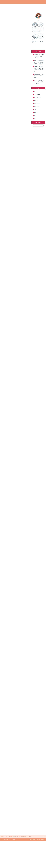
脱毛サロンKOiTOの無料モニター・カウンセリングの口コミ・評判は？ (39, 62)
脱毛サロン (36, 112)
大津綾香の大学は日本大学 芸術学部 (17, 70)
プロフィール (36, 103)
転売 (35, 118)
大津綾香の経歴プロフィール (13, 64)
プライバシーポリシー (37, 5)
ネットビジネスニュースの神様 (23, 2)
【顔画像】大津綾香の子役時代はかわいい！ (15, 76)
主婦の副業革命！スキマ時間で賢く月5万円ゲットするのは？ (39, 56)
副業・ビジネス (25, 5)
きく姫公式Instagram (15, 288)
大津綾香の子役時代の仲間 (15, 79)
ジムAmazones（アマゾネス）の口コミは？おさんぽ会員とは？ (39, 76)
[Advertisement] (15, 50)
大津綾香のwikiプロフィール (16, 66)
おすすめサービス (37, 97)
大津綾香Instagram (14, 381)
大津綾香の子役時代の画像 (15, 78)
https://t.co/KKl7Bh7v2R (8, 772)
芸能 (10, 5)
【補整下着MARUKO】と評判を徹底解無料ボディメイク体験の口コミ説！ (39, 69)
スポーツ (16, 5)
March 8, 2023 (18, 747)
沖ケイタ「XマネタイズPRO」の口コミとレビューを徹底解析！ (39, 82)
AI (34, 91)
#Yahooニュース (21, 771)
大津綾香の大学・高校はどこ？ (13, 69)
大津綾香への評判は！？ (12, 82)
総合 (2, 12)
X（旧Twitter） (37, 94)
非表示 (17, 61)
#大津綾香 (13, 767)
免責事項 (13, 839)
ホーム (4, 5)
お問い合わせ (6, 7)
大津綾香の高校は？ (14, 72)
